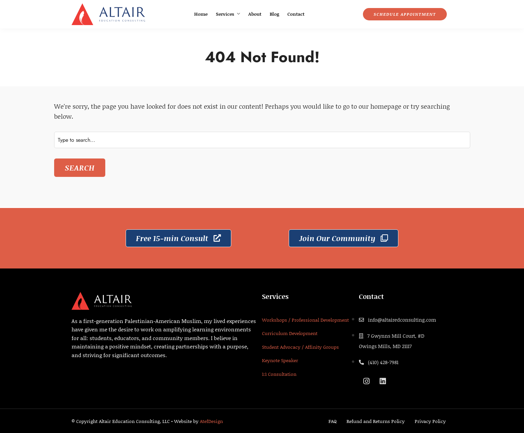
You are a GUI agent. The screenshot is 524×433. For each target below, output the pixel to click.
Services (225, 13)
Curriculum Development (289, 333)
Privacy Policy (430, 421)
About (254, 13)
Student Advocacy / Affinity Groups (300, 346)
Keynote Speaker (280, 360)
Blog (274, 13)
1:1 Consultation (279, 373)
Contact (295, 13)
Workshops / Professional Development (305, 319)
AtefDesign (211, 421)
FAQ (333, 421)
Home (201, 13)
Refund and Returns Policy (376, 421)
